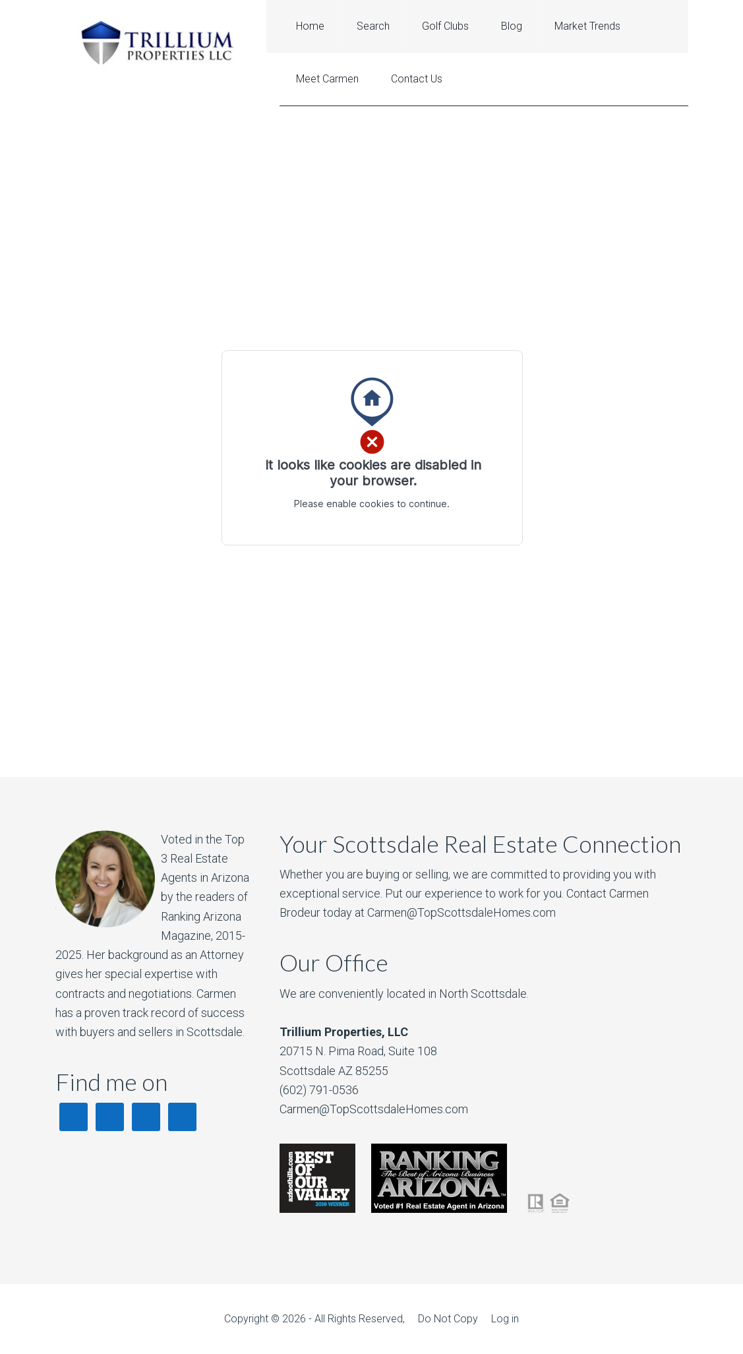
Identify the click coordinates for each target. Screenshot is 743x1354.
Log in (505, 1318)
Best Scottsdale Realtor (160, 41)
